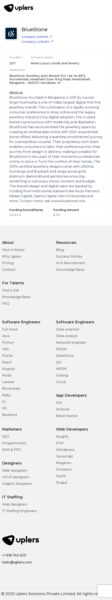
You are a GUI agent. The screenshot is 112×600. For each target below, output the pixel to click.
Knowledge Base (70, 270)
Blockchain (11, 388)
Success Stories (69, 256)
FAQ (5, 303)
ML (4, 408)
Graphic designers (17, 484)
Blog (60, 250)
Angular (8, 369)
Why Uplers (11, 256)
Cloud (61, 382)
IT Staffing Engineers (19, 511)
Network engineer (71, 342)
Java (6, 336)
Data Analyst (67, 336)
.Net (5, 349)
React (7, 362)
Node (6, 375)
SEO (5, 437)
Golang (62, 375)
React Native (67, 416)
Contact (9, 270)
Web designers (14, 470)
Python (8, 342)
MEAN (61, 349)
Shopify (62, 437)
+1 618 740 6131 (14, 555)
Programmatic (14, 443)
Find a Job (10, 290)
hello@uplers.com (17, 562)
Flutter (7, 356)
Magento (63, 463)
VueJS (61, 476)
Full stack (10, 329)
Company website (36, 37)
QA (58, 362)
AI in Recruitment (70, 263)
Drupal (61, 483)
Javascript (64, 456)
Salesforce (65, 356)
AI (4, 402)
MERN (61, 369)
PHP (60, 443)
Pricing (8, 263)
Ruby (6, 395)
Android (62, 409)
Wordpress (65, 450)
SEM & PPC (11, 450)
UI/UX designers (15, 477)
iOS (59, 403)
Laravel (8, 382)
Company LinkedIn (37, 42)
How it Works (13, 250)
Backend (9, 415)
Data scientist (67, 329)
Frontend (63, 469)
